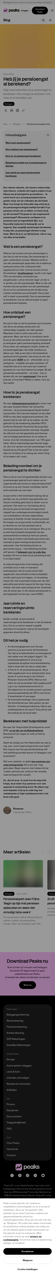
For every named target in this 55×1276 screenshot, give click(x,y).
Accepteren (27, 1251)
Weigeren (28, 1260)
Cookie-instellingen (28, 1269)
